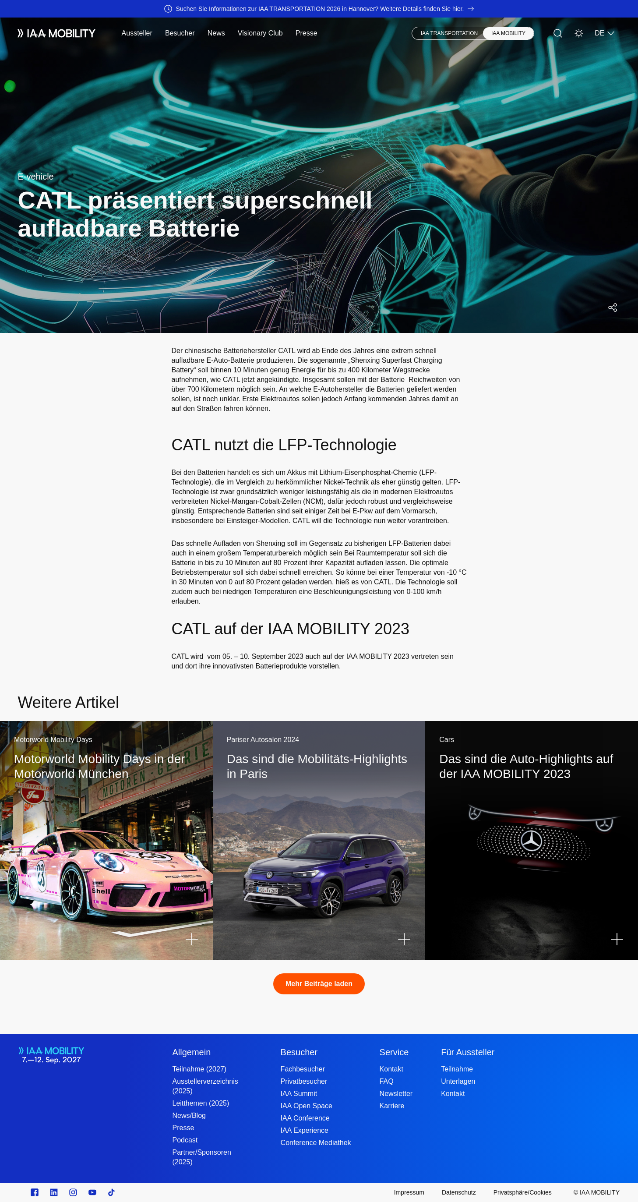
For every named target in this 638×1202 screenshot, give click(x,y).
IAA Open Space (306, 1106)
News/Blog (188, 1115)
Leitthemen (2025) (200, 1103)
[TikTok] (112, 1192)
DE (605, 33)
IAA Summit (299, 1093)
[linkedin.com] (54, 1192)
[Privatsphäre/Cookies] (522, 1192)
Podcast (184, 1140)
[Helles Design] (579, 33)
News (216, 33)
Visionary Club (260, 33)
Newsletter (396, 1093)
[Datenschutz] (459, 1192)
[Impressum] (409, 1192)
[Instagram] (73, 1192)
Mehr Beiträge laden (319, 983)
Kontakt (391, 1069)
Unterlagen (458, 1081)
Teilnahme (457, 1069)
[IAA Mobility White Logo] (56, 33)
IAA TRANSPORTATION (449, 33)
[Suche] (557, 33)
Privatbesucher (304, 1081)
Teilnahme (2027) (199, 1069)
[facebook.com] (35, 1192)
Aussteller (137, 33)
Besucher (180, 33)
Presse (306, 33)
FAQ (387, 1081)
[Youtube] (92, 1192)
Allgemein (191, 1052)
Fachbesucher (303, 1069)
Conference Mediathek (316, 1142)
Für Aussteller (467, 1052)
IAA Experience (304, 1130)
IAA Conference (305, 1118)
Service (394, 1052)
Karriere (392, 1106)
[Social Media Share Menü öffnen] (612, 307)
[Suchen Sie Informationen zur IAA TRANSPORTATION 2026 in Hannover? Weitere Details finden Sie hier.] (319, 8)
